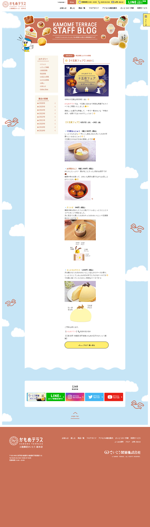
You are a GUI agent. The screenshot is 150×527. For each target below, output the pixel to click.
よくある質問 (119, 497)
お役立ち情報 (44, 76)
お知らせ (63, 8)
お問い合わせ (119, 2)
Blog (72, 2)
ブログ (127, 497)
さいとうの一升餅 (127, 8)
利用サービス (142, 8)
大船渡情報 (43, 70)
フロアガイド (94, 8)
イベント (43, 64)
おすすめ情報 (86, 55)
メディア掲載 (44, 67)
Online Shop (44, 89)
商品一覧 (82, 8)
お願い (42, 83)
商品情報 (78, 55)
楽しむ (72, 8)
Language (61, 2)
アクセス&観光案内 (109, 8)
